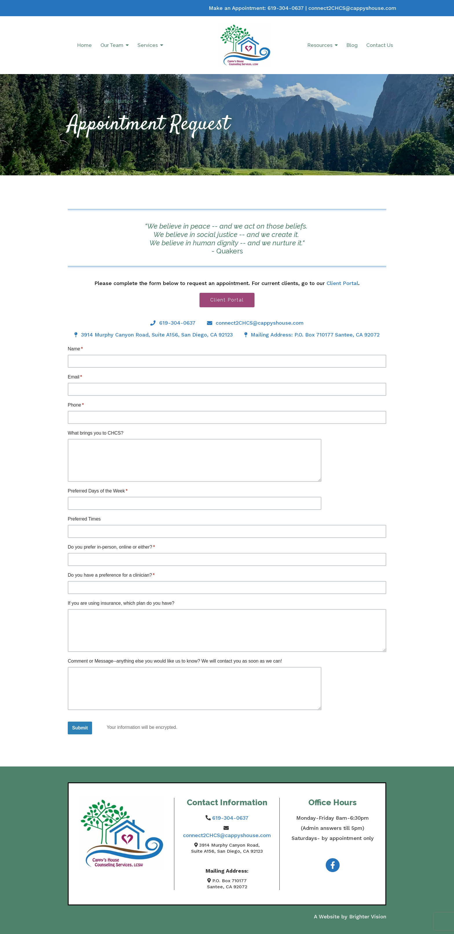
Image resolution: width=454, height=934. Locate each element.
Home (84, 45)
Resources (319, 45)
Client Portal (342, 283)
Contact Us (379, 45)
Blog (352, 45)
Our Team (111, 45)
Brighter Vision (367, 916)
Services (148, 45)
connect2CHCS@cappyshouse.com (352, 8)
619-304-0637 (285, 8)
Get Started (119, 101)
